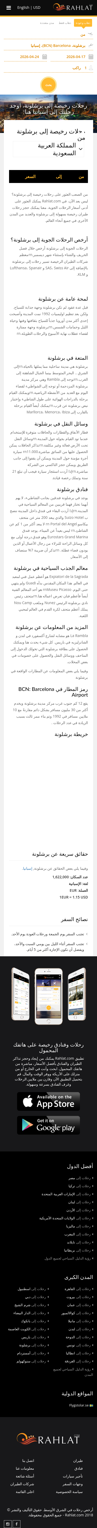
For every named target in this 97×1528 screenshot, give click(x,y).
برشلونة (34, 1345)
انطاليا (79, 1353)
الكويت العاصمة (28, 1329)
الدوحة (79, 1337)
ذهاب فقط (65, 23)
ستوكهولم (33, 1361)
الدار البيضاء (30, 1313)
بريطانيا (78, 1250)
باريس (35, 1337)
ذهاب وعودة (83, 23)
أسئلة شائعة (25, 1476)
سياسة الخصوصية (69, 1491)
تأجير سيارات (73, 1476)
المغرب (78, 1234)
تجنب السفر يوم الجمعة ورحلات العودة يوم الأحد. (47, 933)
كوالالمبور (77, 1313)
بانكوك (35, 1321)
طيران (78, 1460)
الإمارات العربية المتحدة (67, 1194)
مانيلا (80, 1321)
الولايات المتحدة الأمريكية (66, 1218)
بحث (48, 84)
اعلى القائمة (25, 1491)
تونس (80, 1345)
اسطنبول (33, 1288)
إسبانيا (27, 868)
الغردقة (79, 1361)
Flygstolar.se (81, 1405)
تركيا (81, 1186)
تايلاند (80, 1242)
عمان (80, 1305)
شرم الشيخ (31, 1305)
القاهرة (79, 1288)
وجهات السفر (73, 1483)
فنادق (78, 1468)
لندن (81, 1329)
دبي (37, 1296)
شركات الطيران (22, 1483)
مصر (81, 1178)
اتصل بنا (28, 1460)
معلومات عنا (25, 1468)
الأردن (79, 1210)
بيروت (79, 1296)
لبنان (80, 1202)
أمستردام (33, 1353)
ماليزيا (79, 1226)
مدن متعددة (47, 23)
